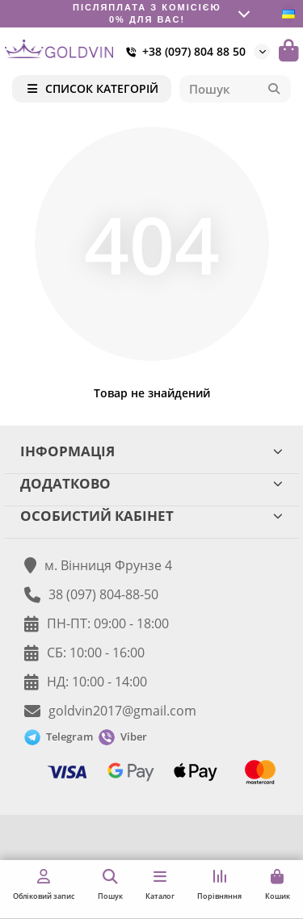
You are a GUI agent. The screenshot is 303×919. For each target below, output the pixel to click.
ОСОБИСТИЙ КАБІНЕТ (151, 515)
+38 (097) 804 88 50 (183, 52)
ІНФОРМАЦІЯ (151, 451)
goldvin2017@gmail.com (122, 711)
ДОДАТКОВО (151, 483)
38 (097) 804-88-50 (103, 594)
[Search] (235, 89)
